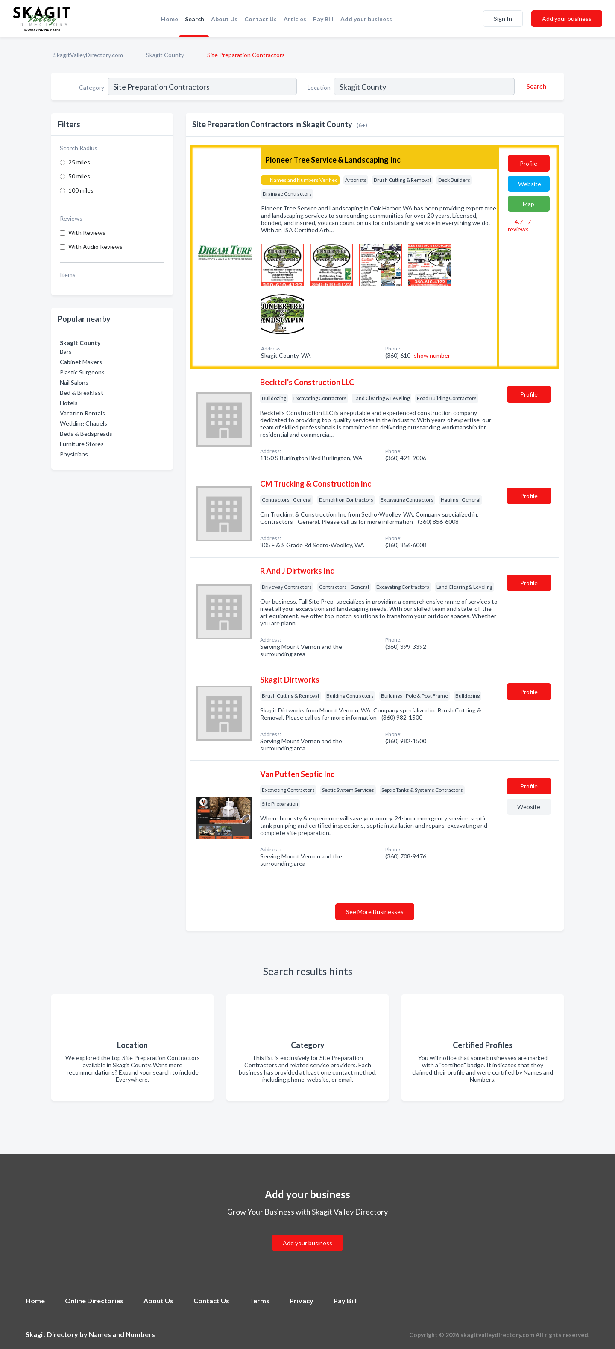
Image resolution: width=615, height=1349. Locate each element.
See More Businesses (375, 911)
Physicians (74, 454)
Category (91, 87)
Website (529, 183)
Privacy (301, 1300)
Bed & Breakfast (81, 392)
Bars (66, 351)
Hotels (69, 402)
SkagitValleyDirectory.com (88, 54)
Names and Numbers (122, 1334)
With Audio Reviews (95, 246)
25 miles (79, 162)
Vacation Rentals (82, 413)
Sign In (503, 18)
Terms (259, 1300)
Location (319, 87)
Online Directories (94, 1300)
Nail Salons (74, 382)
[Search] (535, 86)
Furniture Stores (82, 443)
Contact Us (260, 19)
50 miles (79, 176)
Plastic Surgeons (82, 372)
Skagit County (165, 54)
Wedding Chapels (83, 423)
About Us (224, 19)
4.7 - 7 (519, 225)
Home (169, 19)
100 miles (81, 190)
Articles (295, 19)
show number (432, 355)
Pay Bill (323, 19)
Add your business (366, 19)
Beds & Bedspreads (86, 433)
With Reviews (86, 232)
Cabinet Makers (81, 361)
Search (194, 19)
